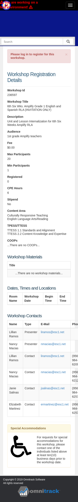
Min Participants (18, 165)
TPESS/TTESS (17, 225)
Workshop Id (16, 90)
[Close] (66, 54)
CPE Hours (14, 188)
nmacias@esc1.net (53, 344)
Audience (13, 131)
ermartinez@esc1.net (54, 404)
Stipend (12, 199)
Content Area (16, 210)
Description (15, 116)
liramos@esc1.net (52, 332)
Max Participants (18, 154)
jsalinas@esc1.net (52, 388)
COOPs (12, 240)
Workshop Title (17, 101)
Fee (9, 143)
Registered (14, 177)
